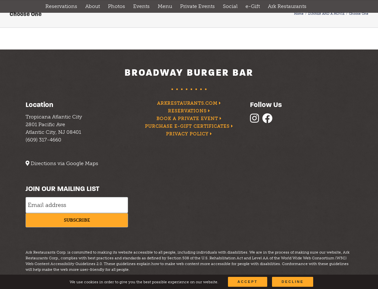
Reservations (189, 111)
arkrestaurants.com (189, 103)
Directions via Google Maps (64, 163)
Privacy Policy (189, 134)
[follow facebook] (269, 120)
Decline (293, 282)
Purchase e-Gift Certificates (189, 126)
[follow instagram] (256, 120)
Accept (248, 282)
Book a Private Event (189, 118)
